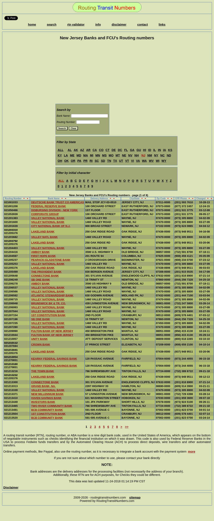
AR (88, 150)
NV (130, 155)
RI (91, 160)
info (98, 24)
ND (169, 155)
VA (138, 160)
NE (124, 155)
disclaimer (119, 24)
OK (66, 160)
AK (76, 150)
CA (94, 150)
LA (66, 155)
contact (142, 24)
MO (111, 155)
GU (139, 150)
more (191, 451)
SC (97, 160)
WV (151, 160)
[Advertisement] (107, 73)
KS (170, 150)
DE (114, 150)
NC (162, 155)
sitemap (134, 497)
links (162, 24)
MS (104, 155)
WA (144, 160)
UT (121, 160)
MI (91, 155)
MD (78, 155)
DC (120, 150)
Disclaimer (10, 487)
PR (85, 160)
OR (73, 160)
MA (85, 155)
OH (60, 160)
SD (103, 160)
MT (118, 155)
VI (132, 160)
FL (126, 150)
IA (164, 150)
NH (136, 155)
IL (154, 150)
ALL (61, 150)
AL (69, 150)
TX (115, 160)
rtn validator (76, 24)
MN (97, 155)
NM (149, 155)
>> (126, 426)
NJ (143, 155)
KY (60, 155)
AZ (82, 150)
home (32, 24)
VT (127, 160)
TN (109, 160)
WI (158, 160)
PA (79, 160)
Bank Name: (63, 115)
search (51, 24)
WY (163, 160)
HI (144, 150)
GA (132, 150)
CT (107, 150)
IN (159, 150)
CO (101, 150)
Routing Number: (66, 122)
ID (149, 150)
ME (72, 155)
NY (156, 155)
